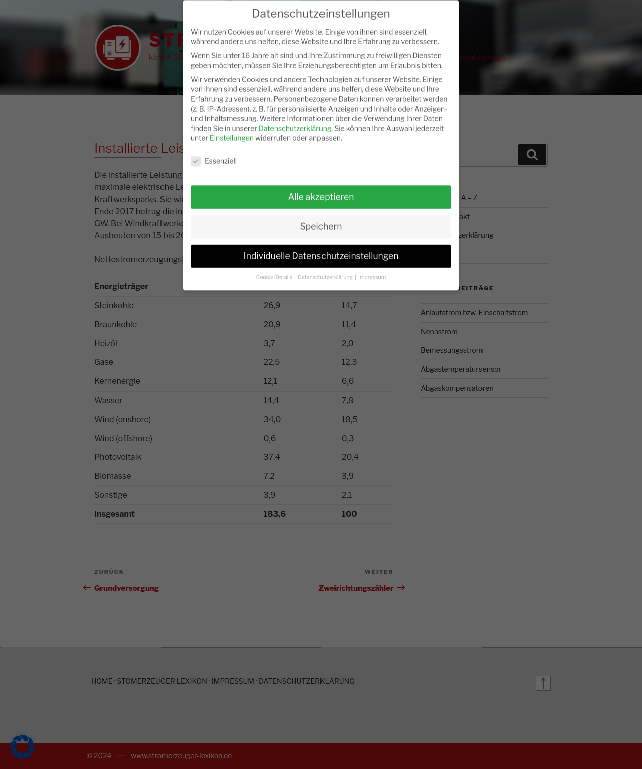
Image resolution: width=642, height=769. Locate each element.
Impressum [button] (372, 270)
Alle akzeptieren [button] (321, 189)
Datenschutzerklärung (295, 121)
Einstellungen (232, 131)
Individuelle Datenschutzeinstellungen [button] (321, 249)
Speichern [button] (321, 219)
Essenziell (214, 154)
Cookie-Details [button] (275, 270)
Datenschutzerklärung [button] (326, 270)
